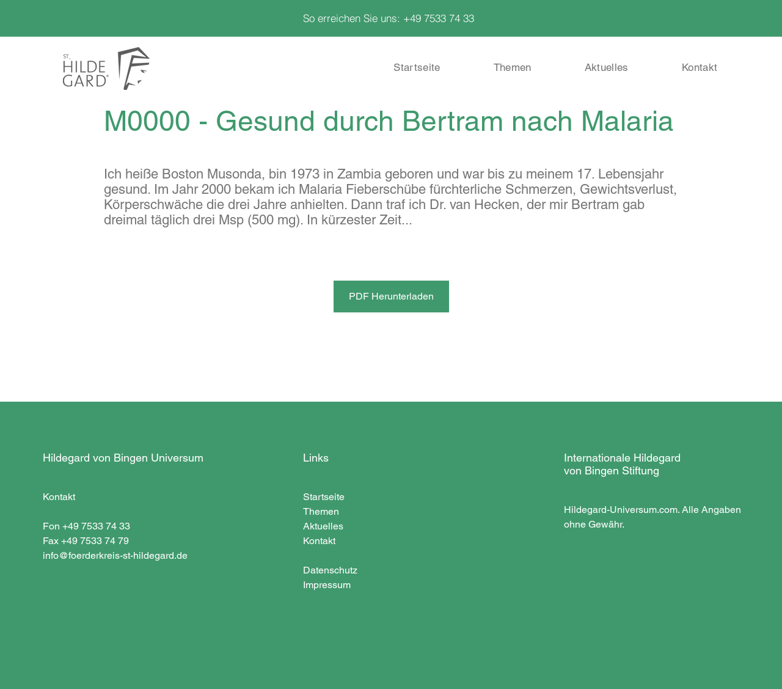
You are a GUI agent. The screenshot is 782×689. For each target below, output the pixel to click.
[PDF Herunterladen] (391, 296)
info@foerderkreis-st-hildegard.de (115, 555)
